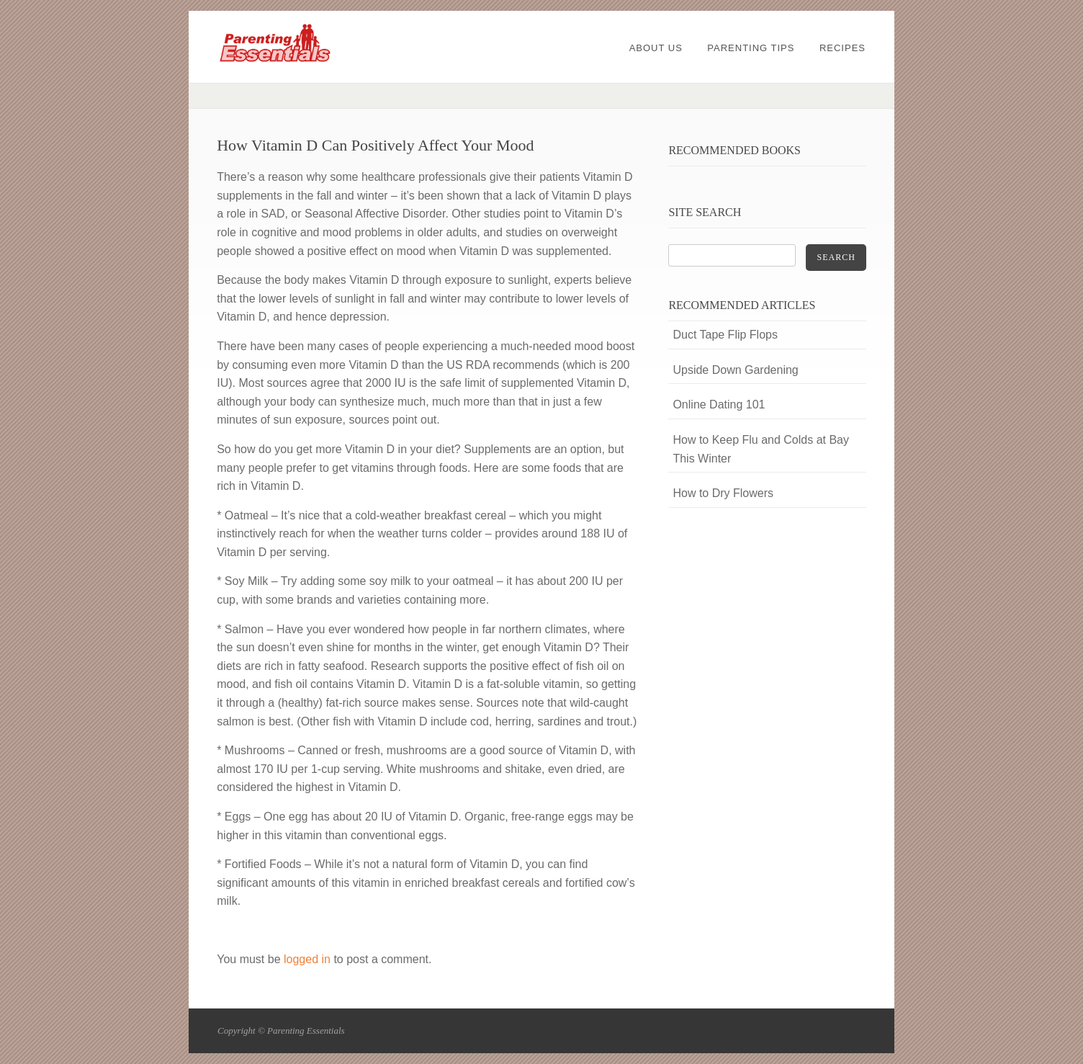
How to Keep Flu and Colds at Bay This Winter (761, 449)
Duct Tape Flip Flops (725, 334)
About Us (656, 48)
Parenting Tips (750, 48)
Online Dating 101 (719, 404)
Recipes (842, 48)
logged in (307, 959)
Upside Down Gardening (735, 370)
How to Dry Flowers (723, 493)
